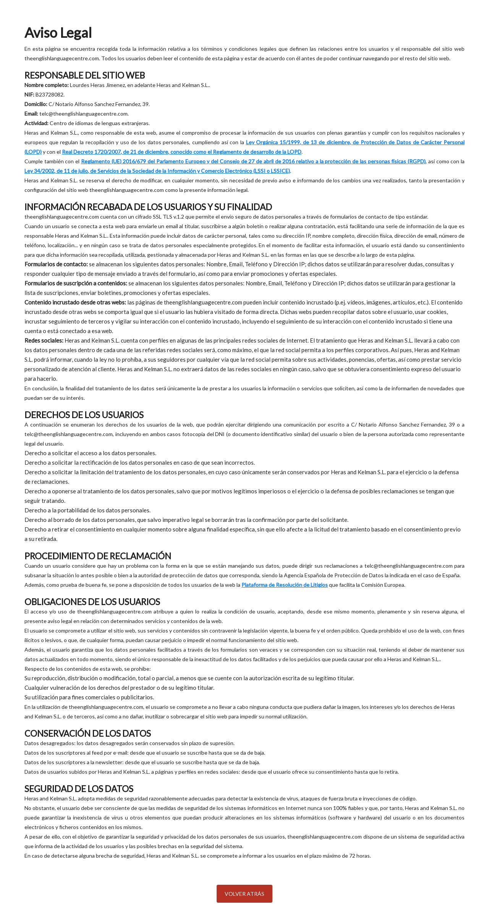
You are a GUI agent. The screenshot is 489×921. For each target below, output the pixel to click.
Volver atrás (244, 893)
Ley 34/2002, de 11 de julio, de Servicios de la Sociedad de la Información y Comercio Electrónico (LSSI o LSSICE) (157, 170)
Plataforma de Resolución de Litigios (284, 584)
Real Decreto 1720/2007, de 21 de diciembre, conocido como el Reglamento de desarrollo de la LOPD (181, 151)
